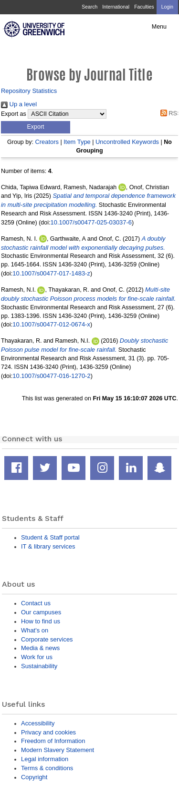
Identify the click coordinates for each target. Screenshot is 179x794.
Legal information (44, 759)
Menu (159, 26)
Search (89, 7)
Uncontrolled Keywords (127, 141)
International (115, 7)
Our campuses (41, 612)
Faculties (144, 7)
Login (167, 7)
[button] (35, 127)
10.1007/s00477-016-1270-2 (51, 375)
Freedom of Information (53, 740)
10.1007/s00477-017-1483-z (51, 273)
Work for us (37, 657)
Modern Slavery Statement (57, 749)
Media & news (40, 647)
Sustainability (39, 666)
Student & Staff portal (50, 537)
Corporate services (47, 639)
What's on (34, 630)
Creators (47, 141)
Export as (13, 114)
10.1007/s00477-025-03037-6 (91, 222)
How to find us (40, 621)
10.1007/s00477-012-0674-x (51, 324)
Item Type (77, 141)
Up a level (19, 104)
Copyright (34, 777)
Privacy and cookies (48, 732)
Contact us (36, 603)
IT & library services (48, 546)
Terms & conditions (47, 768)
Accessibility (37, 723)
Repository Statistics (29, 90)
